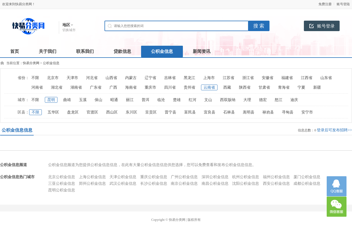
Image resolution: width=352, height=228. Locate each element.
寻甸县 (287, 112)
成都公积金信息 (306, 183)
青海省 (284, 87)
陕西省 (245, 87)
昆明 (51, 100)
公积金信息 (51, 63)
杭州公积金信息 (245, 177)
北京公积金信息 (61, 177)
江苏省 (228, 78)
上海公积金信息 (92, 177)
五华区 (53, 112)
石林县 (229, 112)
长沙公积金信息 (153, 183)
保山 (98, 100)
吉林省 (170, 78)
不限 (35, 78)
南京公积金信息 (184, 183)
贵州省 (189, 87)
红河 (192, 100)
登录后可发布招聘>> (334, 130)
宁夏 (301, 87)
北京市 (53, 78)
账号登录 (326, 26)
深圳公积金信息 (215, 177)
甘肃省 (264, 87)
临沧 (161, 100)
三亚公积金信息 (61, 183)
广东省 (95, 87)
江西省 (306, 78)
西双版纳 (227, 100)
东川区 (131, 112)
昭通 (114, 100)
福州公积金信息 (276, 177)
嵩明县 (248, 112)
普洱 (145, 100)
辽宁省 (150, 78)
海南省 (131, 87)
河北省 (92, 78)
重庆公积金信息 (153, 177)
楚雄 (177, 100)
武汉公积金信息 (122, 183)
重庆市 (150, 87)
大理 (247, 100)
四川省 (170, 87)
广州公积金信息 (184, 177)
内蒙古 (131, 78)
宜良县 (209, 112)
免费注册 (325, 4)
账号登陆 (343, 4)
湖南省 (76, 87)
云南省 (209, 87)
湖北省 (56, 87)
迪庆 (294, 100)
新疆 (317, 87)
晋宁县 (170, 112)
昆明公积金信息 (61, 190)
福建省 (287, 78)
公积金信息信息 (17, 130)
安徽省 (267, 78)
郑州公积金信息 (92, 183)
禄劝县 (268, 112)
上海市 (209, 78)
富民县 (190, 112)
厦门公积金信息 (306, 177)
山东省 (326, 78)
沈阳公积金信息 (245, 183)
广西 (113, 87)
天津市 (72, 78)
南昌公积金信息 (215, 183)
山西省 (111, 78)
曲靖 (67, 100)
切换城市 (69, 30)
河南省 (37, 87)
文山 (208, 100)
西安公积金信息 (276, 183)
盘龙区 (73, 112)
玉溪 (83, 100)
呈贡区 (151, 112)
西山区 (112, 112)
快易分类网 (31, 63)
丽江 (130, 100)
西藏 (227, 87)
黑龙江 (189, 78)
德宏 (263, 100)
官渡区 (92, 112)
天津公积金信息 (122, 177)
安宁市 (307, 112)
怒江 (278, 100)
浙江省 (248, 78)
